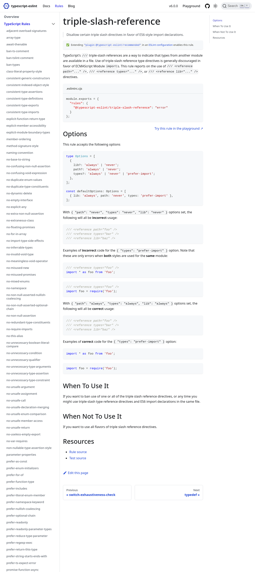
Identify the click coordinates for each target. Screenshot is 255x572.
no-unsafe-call (16, 400)
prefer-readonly (17, 522)
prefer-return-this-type (21, 549)
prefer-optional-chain (20, 515)
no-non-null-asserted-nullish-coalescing (26, 296)
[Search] (236, 6)
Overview (11, 17)
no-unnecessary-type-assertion (27, 373)
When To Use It (222, 26)
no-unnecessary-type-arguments (28, 366)
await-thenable (16, 44)
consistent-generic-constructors (28, 78)
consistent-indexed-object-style (27, 85)
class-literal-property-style (24, 71)
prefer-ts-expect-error (21, 563)
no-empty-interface (19, 200)
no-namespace (16, 288)
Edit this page (75, 473)
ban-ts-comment (17, 51)
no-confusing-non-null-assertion (28, 166)
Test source (77, 458)
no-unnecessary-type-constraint (28, 380)
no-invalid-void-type (20, 254)
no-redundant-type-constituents (28, 322)
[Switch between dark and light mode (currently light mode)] (215, 6)
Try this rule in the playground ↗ (179, 128)
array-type (13, 37)
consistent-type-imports (22, 112)
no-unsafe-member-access (24, 421)
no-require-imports (19, 329)
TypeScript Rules (17, 24)
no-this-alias (14, 336)
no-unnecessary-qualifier (23, 360)
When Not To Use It (224, 32)
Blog (71, 6)
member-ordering (18, 139)
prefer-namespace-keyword (25, 502)
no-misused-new (17, 268)
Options (217, 20)
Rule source (78, 452)
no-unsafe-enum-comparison (26, 414)
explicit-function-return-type (25, 119)
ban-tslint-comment (19, 58)
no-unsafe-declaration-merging (27, 407)
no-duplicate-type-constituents (27, 186)
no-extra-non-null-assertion (25, 213)
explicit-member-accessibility (26, 125)
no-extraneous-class (20, 220)
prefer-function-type (20, 482)
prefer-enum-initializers (22, 468)
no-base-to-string (18, 159)
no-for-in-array (16, 234)
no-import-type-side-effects (25, 241)
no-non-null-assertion (21, 315)
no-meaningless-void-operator (27, 261)
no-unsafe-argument (20, 387)
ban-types (13, 65)
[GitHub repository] (207, 6)
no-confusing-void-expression (26, 173)
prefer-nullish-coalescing (23, 509)
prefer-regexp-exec (19, 543)
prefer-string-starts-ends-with (26, 556)
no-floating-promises (20, 227)
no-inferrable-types (19, 247)
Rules (59, 6)
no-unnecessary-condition (24, 353)
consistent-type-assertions (24, 92)
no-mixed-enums (17, 281)
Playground (191, 6)
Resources (219, 37)
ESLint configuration (161, 45)
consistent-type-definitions (24, 98)
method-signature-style (22, 146)
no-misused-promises (21, 274)
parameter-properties (21, 454)
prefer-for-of (15, 475)
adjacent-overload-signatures (26, 31)
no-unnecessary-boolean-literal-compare (28, 344)
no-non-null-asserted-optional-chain (27, 307)
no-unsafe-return (18, 427)
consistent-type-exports (22, 105)
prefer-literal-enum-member (25, 495)
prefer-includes (16, 488)
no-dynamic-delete (19, 193)
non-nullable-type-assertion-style (29, 448)
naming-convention (19, 153)
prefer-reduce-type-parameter (27, 536)
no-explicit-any (16, 207)
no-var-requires (16, 441)
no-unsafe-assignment (21, 394)
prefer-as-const (16, 461)
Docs (46, 6)
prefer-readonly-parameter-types (29, 529)
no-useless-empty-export (23, 434)
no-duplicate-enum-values (24, 180)
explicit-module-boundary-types (28, 132)
